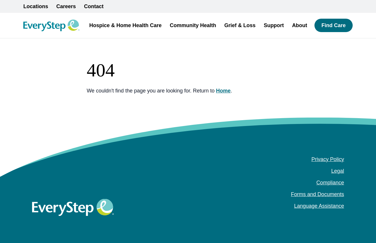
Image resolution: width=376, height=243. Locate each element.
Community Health (193, 25)
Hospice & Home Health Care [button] (125, 25)
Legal (337, 171)
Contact (94, 6)
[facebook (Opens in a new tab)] (322, 218)
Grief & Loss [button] (240, 25)
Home (223, 91)
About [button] (299, 25)
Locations (35, 6)
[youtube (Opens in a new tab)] (341, 218)
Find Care (333, 25)
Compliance (330, 183)
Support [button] (274, 25)
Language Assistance (319, 206)
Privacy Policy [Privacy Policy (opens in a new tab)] (327, 159)
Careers (66, 6)
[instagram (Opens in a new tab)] (332, 218)
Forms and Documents (317, 194)
